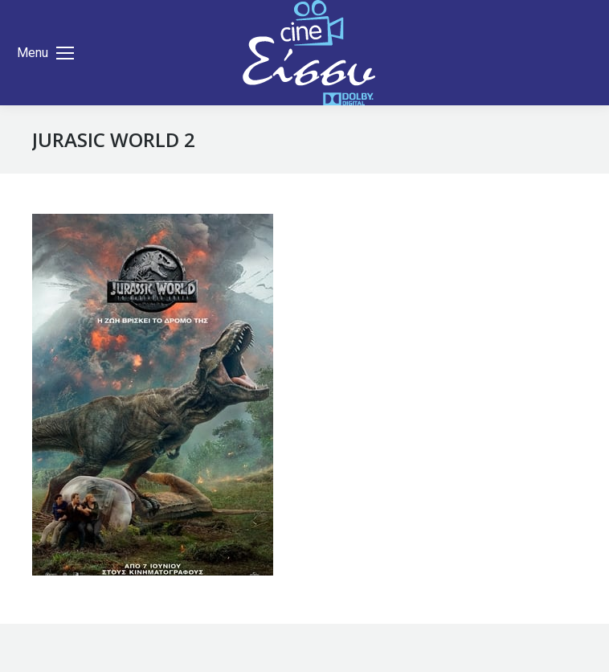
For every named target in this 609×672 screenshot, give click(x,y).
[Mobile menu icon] (45, 53)
